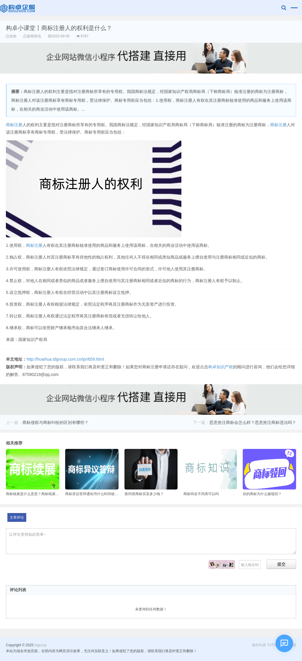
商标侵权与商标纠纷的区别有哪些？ (55, 422)
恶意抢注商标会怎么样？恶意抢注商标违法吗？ (252, 422)
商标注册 (14, 124)
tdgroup (18, 7)
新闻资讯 (34, 36)
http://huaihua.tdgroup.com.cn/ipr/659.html (65, 359)
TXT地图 (274, 645)
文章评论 (17, 517)
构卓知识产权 (220, 366)
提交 (281, 564)
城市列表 (259, 645)
